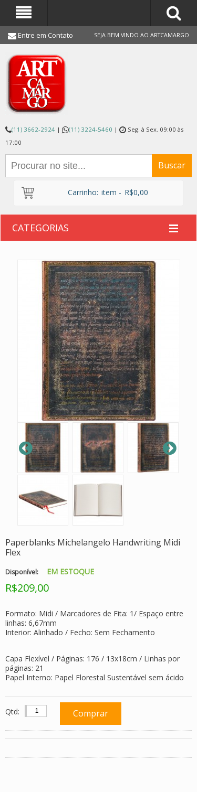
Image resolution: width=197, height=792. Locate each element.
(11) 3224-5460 (90, 129)
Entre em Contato (45, 35)
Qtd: (12, 711)
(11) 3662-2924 (33, 129)
